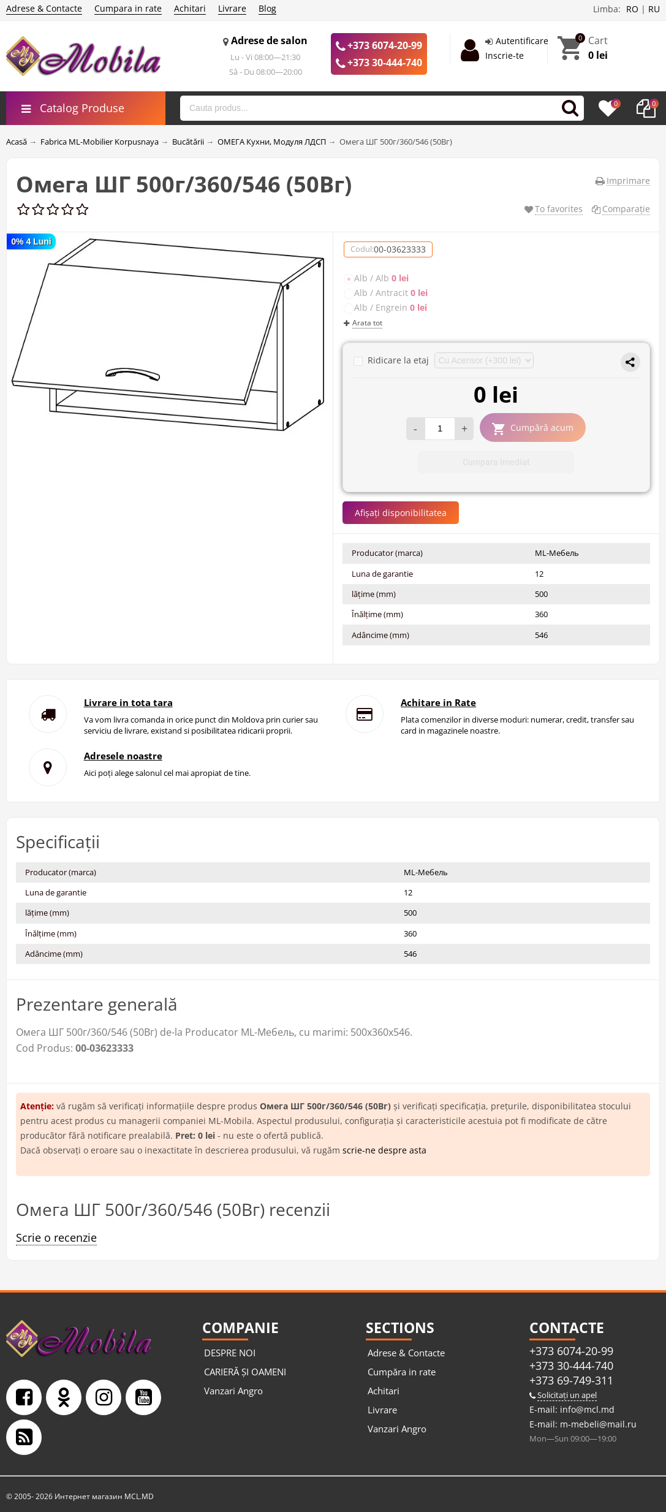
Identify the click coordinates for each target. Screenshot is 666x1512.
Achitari (190, 8)
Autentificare (522, 41)
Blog (267, 8)
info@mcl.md (586, 1409)
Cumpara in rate (128, 8)
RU (654, 9)
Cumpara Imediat (496, 462)
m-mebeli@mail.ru (597, 1424)
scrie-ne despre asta (384, 1150)
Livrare (232, 8)
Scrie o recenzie (56, 1237)
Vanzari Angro (233, 1391)
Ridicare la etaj (392, 360)
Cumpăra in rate (402, 1372)
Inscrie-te (504, 55)
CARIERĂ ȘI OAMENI (245, 1372)
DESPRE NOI (229, 1353)
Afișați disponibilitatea (401, 513)
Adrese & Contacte (44, 8)
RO (632, 9)
